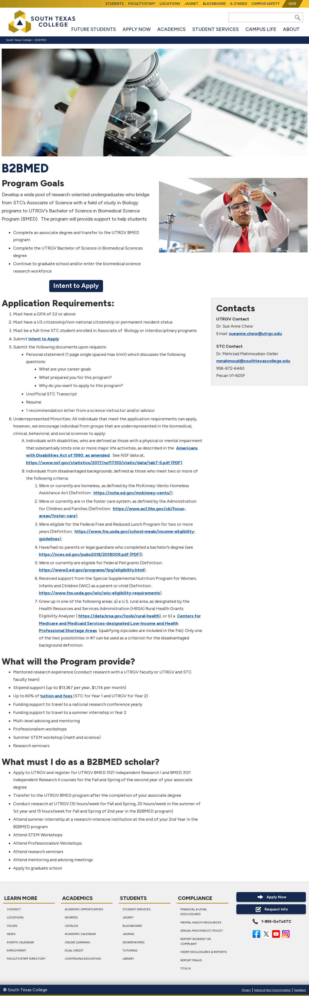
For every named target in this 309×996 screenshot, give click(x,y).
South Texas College (19, 40)
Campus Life (260, 29)
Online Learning (77, 942)
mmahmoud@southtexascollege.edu (253, 361)
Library (128, 959)
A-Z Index (238, 4)
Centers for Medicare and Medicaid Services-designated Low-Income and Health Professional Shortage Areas (120, 623)
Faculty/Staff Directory (26, 959)
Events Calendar (20, 942)
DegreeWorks (134, 942)
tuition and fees (56, 696)
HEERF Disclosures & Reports (203, 952)
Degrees (71, 917)
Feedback (300, 990)
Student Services (215, 29)
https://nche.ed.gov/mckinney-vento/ (132, 492)
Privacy (246, 990)
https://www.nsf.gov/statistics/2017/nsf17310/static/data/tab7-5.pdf (98, 462)
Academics (171, 29)
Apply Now (137, 29)
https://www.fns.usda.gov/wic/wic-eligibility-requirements (99, 593)
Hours (12, 926)
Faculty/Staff (141, 4)
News (11, 934)
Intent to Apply (76, 286)
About (291, 29)
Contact (14, 909)
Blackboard (214, 4)
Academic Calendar (80, 934)
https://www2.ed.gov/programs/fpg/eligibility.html (91, 570)
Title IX (185, 968)
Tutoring (130, 950)
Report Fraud (191, 960)
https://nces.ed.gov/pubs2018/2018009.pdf (84, 554)
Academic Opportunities (84, 909)
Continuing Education (83, 959)
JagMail (129, 934)
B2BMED (41, 40)
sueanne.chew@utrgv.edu (255, 333)
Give (292, 4)
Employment (16, 950)
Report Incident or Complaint (195, 941)
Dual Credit (74, 950)
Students (114, 4)
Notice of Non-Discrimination (272, 990)
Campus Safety (265, 4)
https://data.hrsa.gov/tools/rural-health (118, 616)
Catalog (71, 926)
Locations (170, 4)
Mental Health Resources (200, 922)
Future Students (93, 29)
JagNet (191, 4)
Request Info (271, 909)
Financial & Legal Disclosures (193, 912)
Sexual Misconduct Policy (201, 930)
